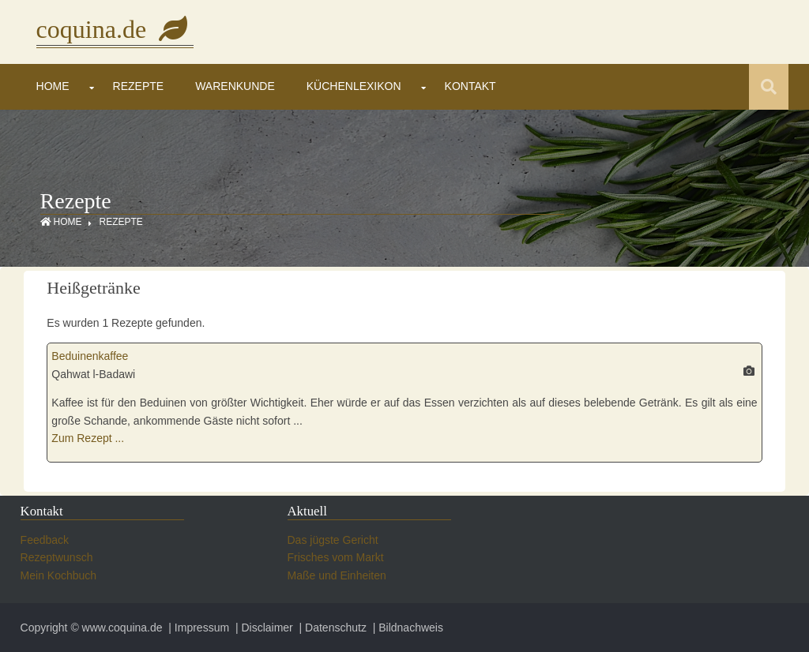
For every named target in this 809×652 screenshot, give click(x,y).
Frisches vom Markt (336, 557)
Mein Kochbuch (59, 575)
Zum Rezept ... (87, 438)
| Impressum (197, 627)
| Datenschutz (331, 627)
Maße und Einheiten (337, 575)
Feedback (45, 540)
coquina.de (115, 29)
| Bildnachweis (406, 627)
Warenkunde (235, 86)
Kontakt (470, 86)
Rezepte (138, 86)
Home (53, 86)
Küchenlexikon (354, 86)
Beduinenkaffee (89, 356)
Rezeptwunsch (57, 557)
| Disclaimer (262, 627)
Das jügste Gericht (333, 540)
